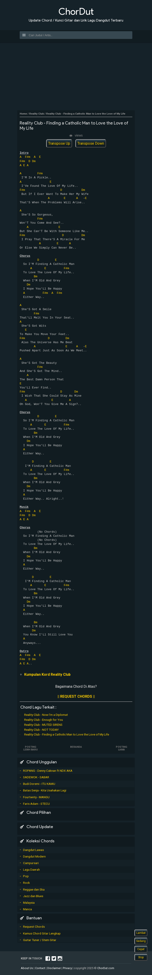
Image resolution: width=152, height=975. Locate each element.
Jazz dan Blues (33, 896)
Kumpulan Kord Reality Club (47, 674)
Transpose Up (59, 143)
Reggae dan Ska (34, 889)
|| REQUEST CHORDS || (76, 696)
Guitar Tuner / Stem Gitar (39, 940)
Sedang (141, 941)
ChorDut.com (105, 968)
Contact (40, 968)
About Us (27, 968)
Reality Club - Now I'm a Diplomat (46, 714)
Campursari (31, 863)
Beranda (76, 746)
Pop (26, 876)
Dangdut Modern (34, 856)
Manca (27, 909)
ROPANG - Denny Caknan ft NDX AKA (47, 770)
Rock (26, 882)
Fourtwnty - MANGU (36, 797)
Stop (141, 957)
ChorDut (76, 11)
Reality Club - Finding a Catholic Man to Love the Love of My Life (66, 734)
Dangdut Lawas (33, 850)
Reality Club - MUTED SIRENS (43, 724)
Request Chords (34, 926)
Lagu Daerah (31, 869)
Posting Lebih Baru (30, 748)
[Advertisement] (76, 76)
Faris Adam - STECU (36, 803)
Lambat (141, 932)
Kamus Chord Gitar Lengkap (42, 933)
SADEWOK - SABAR (36, 777)
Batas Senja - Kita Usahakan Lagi (44, 790)
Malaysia (29, 902)
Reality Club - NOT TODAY (41, 729)
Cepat (141, 949)
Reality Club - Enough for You (43, 719)
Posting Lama (121, 748)
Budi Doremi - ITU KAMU (39, 784)
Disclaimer (54, 968)
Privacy (67, 968)
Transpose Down (90, 143)
